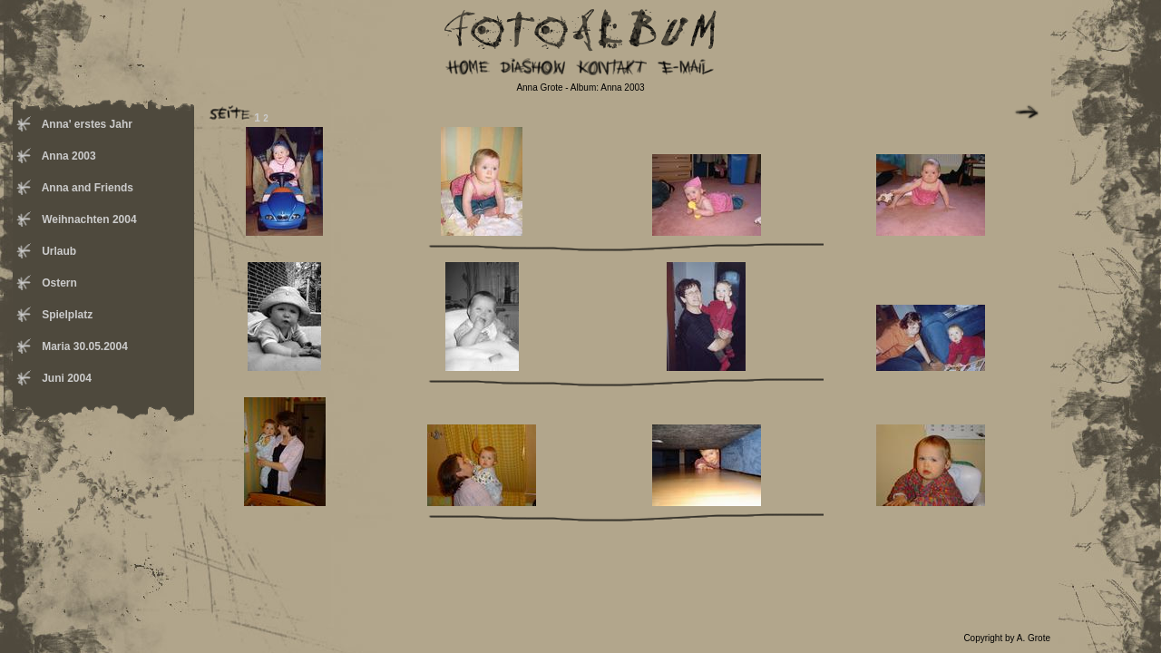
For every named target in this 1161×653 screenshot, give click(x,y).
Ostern (58, 283)
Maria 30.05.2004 (83, 346)
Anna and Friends (86, 187)
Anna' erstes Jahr (85, 124)
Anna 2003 (67, 156)
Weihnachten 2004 (88, 219)
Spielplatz (66, 314)
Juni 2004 (65, 378)
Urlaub (57, 251)
